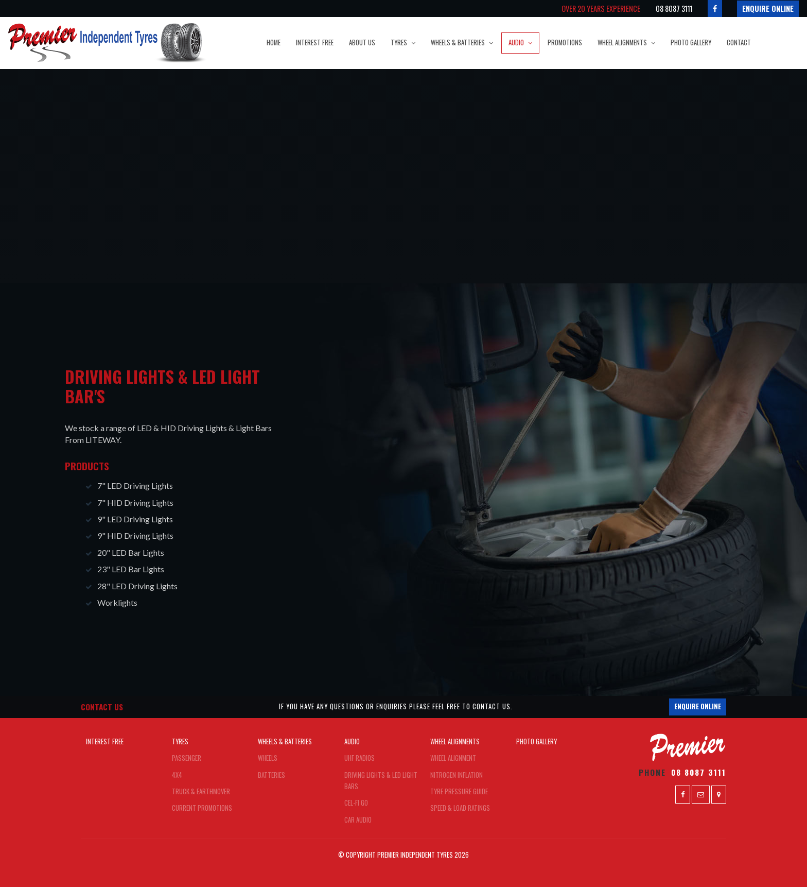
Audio (516, 42)
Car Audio (358, 820)
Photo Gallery (691, 42)
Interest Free (315, 42)
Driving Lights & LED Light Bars (380, 780)
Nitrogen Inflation (456, 775)
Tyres (399, 42)
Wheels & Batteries (458, 42)
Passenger (186, 758)
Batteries (271, 775)
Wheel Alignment (453, 758)
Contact (739, 42)
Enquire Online (768, 8)
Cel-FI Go (356, 803)
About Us (362, 42)
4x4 (177, 775)
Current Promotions (202, 808)
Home (273, 42)
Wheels (267, 758)
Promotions (565, 42)
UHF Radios (359, 758)
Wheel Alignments (622, 42)
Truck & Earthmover (201, 791)
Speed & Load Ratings (460, 808)
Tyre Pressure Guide (459, 791)
